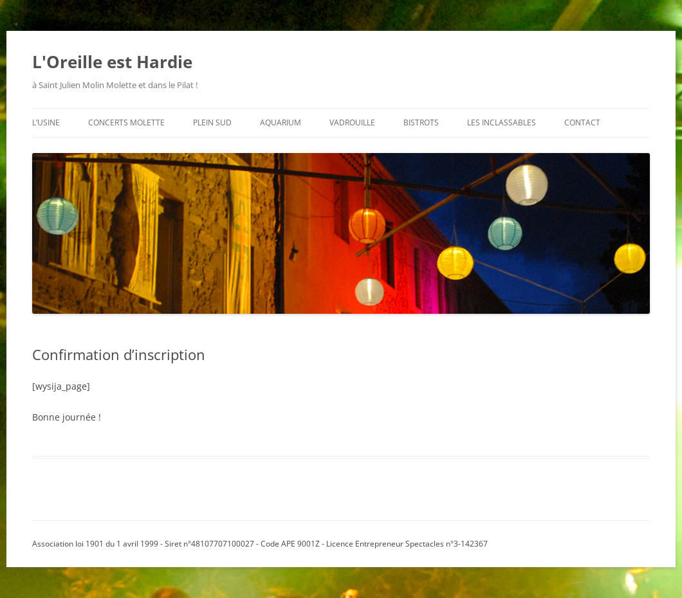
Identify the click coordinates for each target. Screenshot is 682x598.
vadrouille (352, 122)
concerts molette (126, 122)
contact (582, 122)
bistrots (421, 122)
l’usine (46, 122)
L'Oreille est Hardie (112, 61)
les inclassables (501, 122)
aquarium (280, 122)
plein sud (212, 122)
